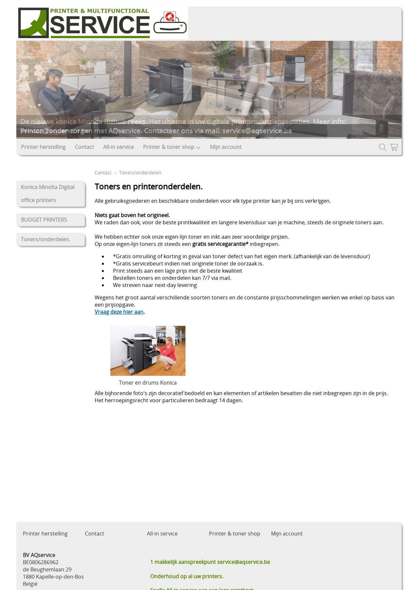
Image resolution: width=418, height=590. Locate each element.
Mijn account (226, 147)
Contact (84, 147)
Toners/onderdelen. (45, 239)
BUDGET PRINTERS (44, 219)
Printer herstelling (43, 147)
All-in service (118, 147)
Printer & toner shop (172, 147)
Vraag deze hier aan (119, 311)
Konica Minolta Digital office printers (47, 193)
